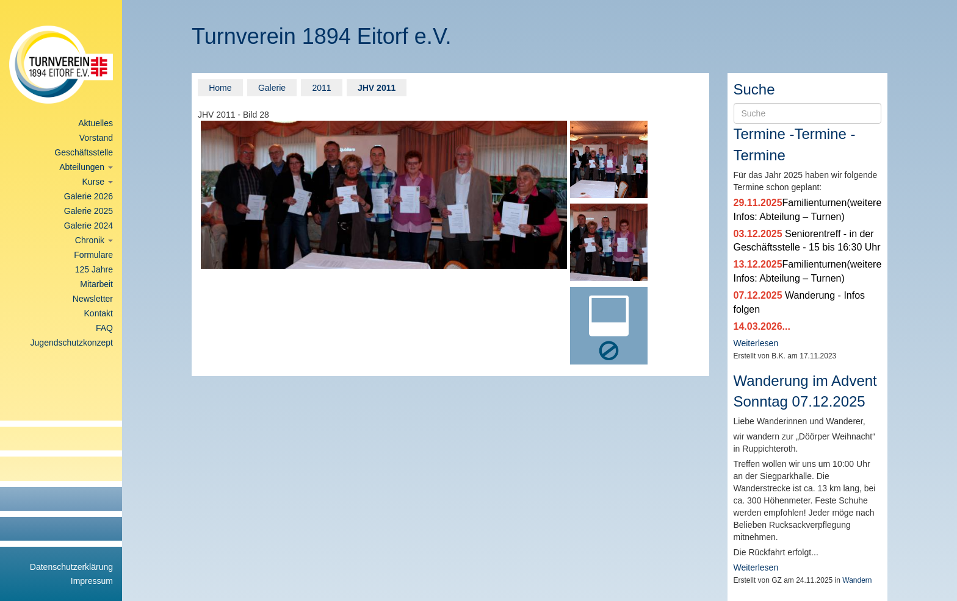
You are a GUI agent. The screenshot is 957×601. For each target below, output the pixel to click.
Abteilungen (86, 167)
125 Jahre (94, 269)
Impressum (92, 581)
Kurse (97, 182)
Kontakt (98, 313)
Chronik (94, 240)
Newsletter (93, 299)
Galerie (272, 88)
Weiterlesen (756, 343)
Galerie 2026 (88, 196)
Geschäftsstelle (83, 152)
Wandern (857, 580)
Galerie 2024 (88, 225)
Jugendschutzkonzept (72, 342)
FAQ (104, 328)
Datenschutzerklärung (71, 567)
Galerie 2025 (88, 211)
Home (220, 88)
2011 (321, 88)
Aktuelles (95, 123)
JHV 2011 (376, 88)
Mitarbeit (96, 284)
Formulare (93, 255)
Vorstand (96, 138)
